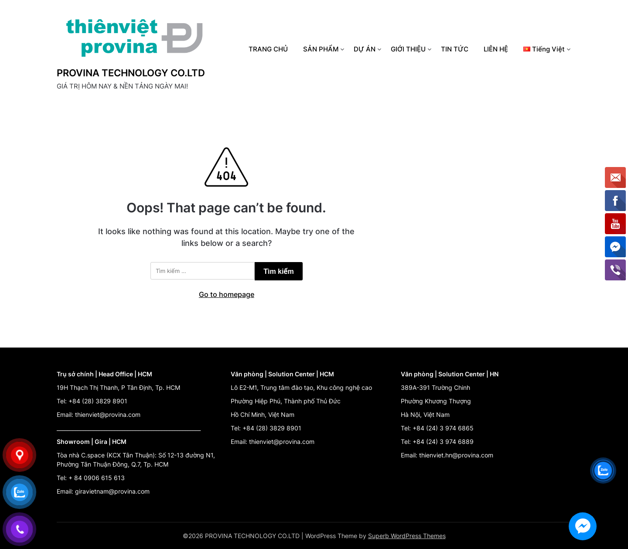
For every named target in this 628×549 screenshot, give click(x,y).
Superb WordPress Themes (407, 535)
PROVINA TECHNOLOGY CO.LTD (131, 72)
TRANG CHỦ (268, 49)
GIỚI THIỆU (408, 49)
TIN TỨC (454, 49)
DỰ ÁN (364, 49)
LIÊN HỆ (496, 49)
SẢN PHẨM (320, 49)
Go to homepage (226, 294)
